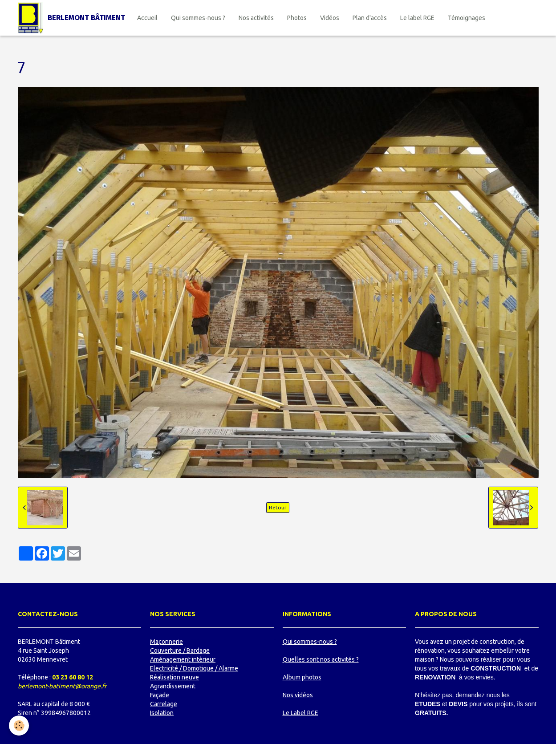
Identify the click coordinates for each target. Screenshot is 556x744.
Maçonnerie (166, 641)
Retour (278, 507)
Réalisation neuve (174, 677)
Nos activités (256, 17)
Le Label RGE (300, 712)
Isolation (162, 712)
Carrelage (163, 703)
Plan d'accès (370, 17)
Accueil (147, 17)
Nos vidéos (298, 695)
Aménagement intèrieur (182, 659)
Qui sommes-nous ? (198, 17)
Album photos (302, 677)
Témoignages (466, 17)
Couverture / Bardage (180, 650)
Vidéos (329, 17)
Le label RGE (417, 17)
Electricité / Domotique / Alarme (194, 668)
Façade (159, 695)
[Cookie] (19, 726)
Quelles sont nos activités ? (321, 659)
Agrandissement (172, 686)
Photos (297, 17)
